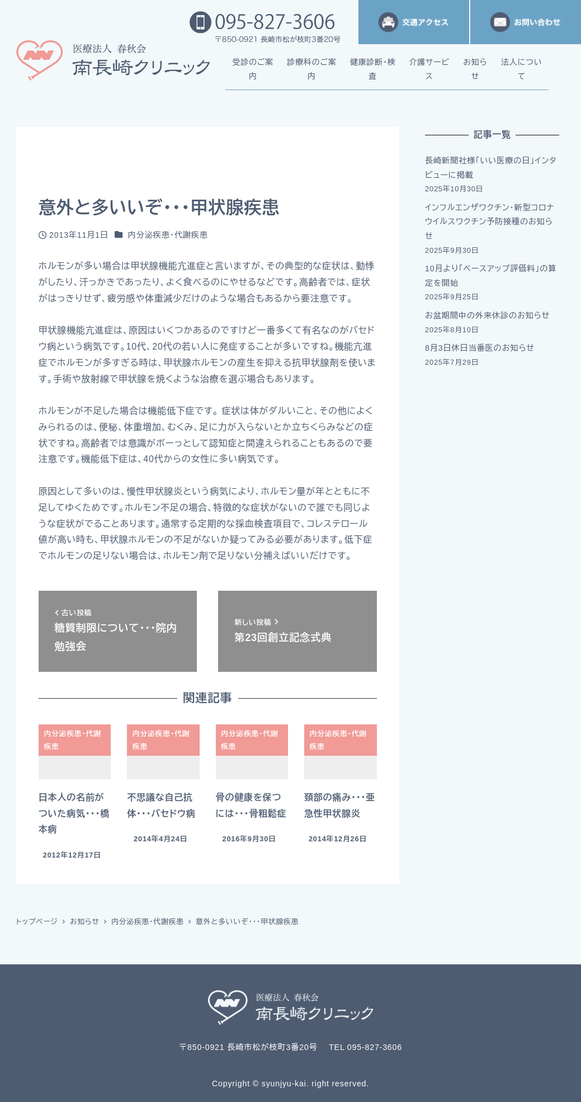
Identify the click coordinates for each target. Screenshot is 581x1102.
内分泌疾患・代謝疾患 (168, 234)
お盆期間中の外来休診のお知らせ (487, 315)
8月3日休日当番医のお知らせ (480, 347)
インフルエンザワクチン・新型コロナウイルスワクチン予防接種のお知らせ (489, 222)
